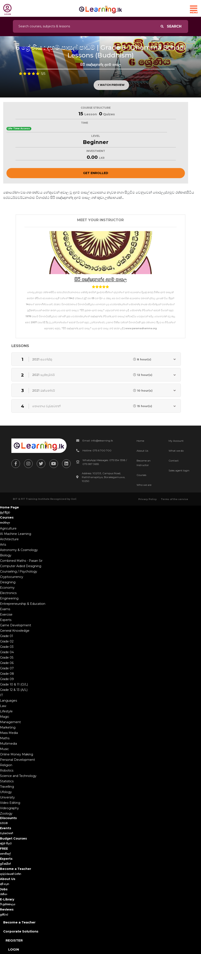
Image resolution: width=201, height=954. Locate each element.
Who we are (144, 484)
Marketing (7, 727)
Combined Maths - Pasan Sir (21, 561)
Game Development (15, 625)
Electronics (8, 593)
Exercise (6, 614)
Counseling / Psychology (18, 571)
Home (140, 440)
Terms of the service (174, 499)
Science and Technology (18, 776)
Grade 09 (7, 679)
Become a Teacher (19, 922)
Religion (6, 765)
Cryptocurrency (11, 577)
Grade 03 (7, 647)
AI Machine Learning (15, 534)
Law (3, 706)
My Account (176, 440)
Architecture (9, 539)
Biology (5, 555)
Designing (7, 582)
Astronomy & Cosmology (19, 550)
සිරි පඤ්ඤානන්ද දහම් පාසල (100, 279)
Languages (8, 700)
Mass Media (9, 733)
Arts (3, 544)
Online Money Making (16, 754)
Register (14, 940)
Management (10, 722)
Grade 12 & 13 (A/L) (13, 690)
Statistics (7, 781)
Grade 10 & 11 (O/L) (14, 684)
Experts (5, 620)
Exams (5, 609)
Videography (9, 808)
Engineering (9, 598)
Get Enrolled (95, 173)
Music (4, 749)
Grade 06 (7, 663)
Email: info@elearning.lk (97, 440)
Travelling (7, 787)
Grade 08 (7, 674)
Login (13, 949)
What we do (176, 450)
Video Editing (10, 803)
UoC (73, 498)
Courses (141, 475)
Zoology (6, 813)
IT (1, 695)
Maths (4, 738)
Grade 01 (6, 636)
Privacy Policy (147, 499)
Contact (174, 460)
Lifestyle (6, 711)
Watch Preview (111, 84)
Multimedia (8, 744)
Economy (7, 588)
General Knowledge (14, 631)
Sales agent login (179, 470)
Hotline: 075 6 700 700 (96, 450)
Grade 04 (7, 652)
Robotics (6, 770)
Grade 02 (7, 641)
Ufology (6, 792)
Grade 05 (6, 657)
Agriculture (8, 528)
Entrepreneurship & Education (22, 604)
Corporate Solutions (20, 931)
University (7, 797)
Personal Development (17, 760)
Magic (4, 717)
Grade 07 (7, 668)
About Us (142, 450)
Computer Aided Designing (20, 566)
